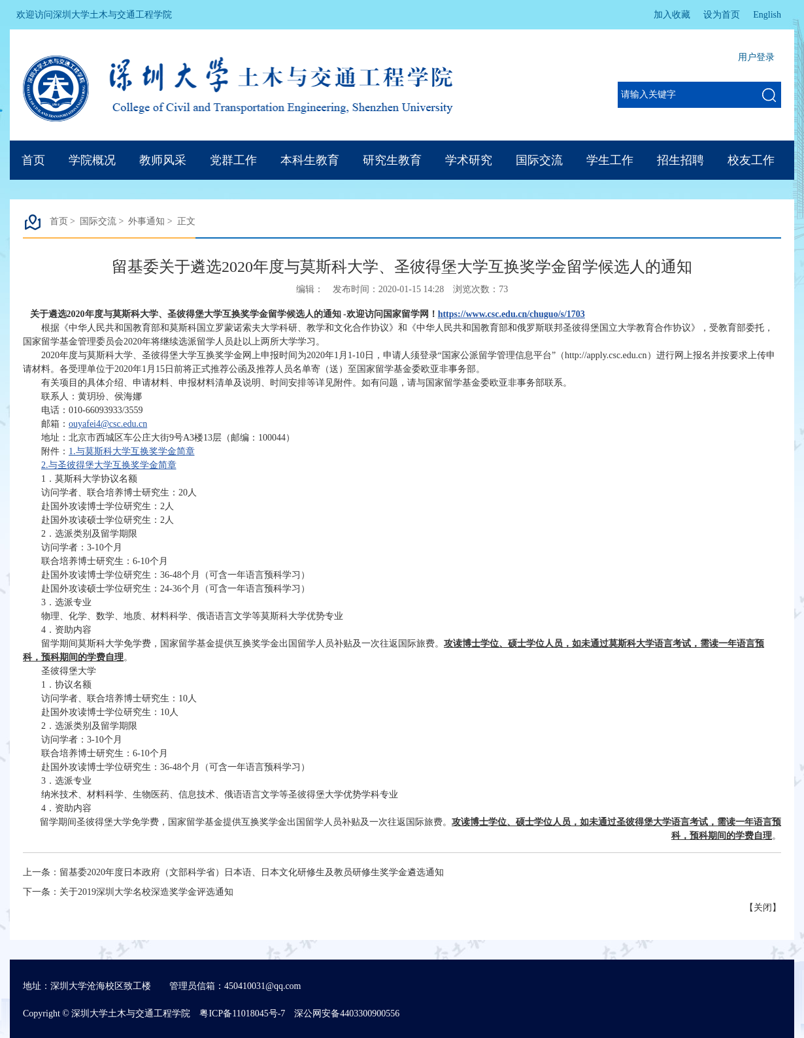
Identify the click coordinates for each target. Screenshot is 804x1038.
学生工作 (609, 160)
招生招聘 (680, 160)
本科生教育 (309, 160)
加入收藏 (672, 15)
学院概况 (92, 160)
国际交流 (539, 160)
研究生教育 (392, 160)
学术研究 (468, 160)
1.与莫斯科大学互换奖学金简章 (132, 451)
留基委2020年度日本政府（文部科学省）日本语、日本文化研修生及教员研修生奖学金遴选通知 (251, 872)
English (767, 15)
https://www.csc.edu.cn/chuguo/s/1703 (511, 314)
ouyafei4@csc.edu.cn (108, 424)
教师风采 (162, 160)
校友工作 (751, 160)
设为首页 (721, 15)
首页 (33, 160)
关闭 (763, 907)
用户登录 (756, 57)
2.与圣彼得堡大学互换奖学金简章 (108, 465)
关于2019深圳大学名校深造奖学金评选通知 (146, 892)
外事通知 (146, 221)
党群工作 (233, 160)
